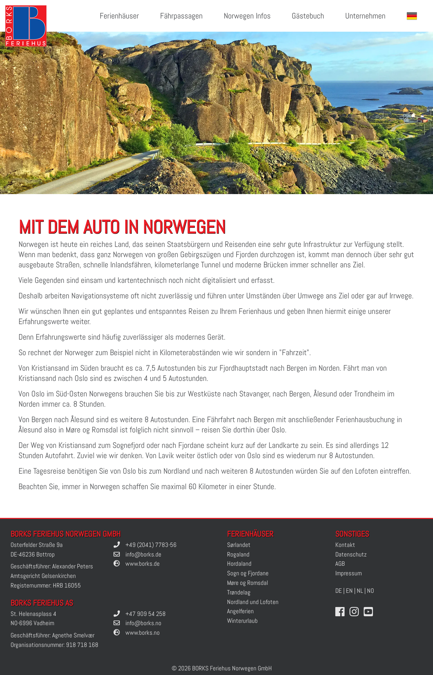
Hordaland (239, 563)
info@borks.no (143, 623)
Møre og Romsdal (247, 583)
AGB (340, 563)
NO (370, 591)
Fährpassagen (181, 16)
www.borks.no (142, 632)
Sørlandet (238, 545)
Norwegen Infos (247, 16)
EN (349, 591)
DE (338, 591)
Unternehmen (365, 16)
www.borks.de (142, 563)
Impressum (348, 573)
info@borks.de (143, 554)
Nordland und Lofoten (253, 602)
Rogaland (238, 554)
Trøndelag (238, 592)
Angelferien (240, 611)
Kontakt (345, 545)
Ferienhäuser (119, 16)
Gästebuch (308, 16)
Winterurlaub (242, 621)
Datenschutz (351, 554)
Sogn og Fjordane (248, 573)
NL (360, 591)
